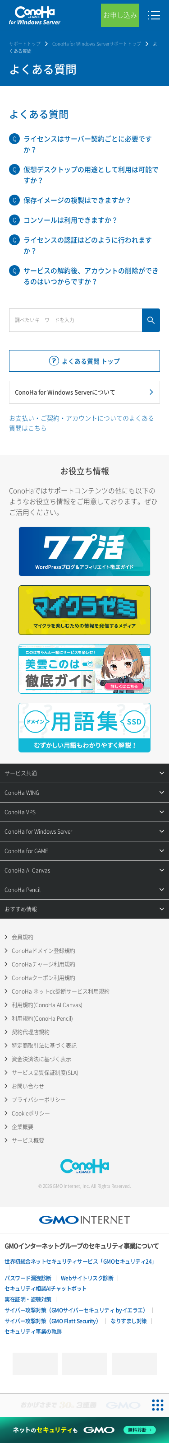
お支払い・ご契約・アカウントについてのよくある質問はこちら (81, 422)
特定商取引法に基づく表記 (44, 1045)
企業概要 (22, 1127)
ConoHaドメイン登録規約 (43, 951)
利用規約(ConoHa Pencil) (42, 1018)
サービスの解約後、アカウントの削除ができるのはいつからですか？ (91, 276)
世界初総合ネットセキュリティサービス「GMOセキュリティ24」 (81, 1261)
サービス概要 (28, 1140)
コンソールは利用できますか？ (70, 220)
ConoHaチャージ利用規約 (43, 964)
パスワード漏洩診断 (28, 1278)
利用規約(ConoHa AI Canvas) (47, 1005)
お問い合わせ (28, 1086)
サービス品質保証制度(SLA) (45, 1073)
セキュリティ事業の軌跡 (33, 1331)
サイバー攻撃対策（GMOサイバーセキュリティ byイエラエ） (76, 1310)
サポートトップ (25, 43)
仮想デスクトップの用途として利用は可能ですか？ (91, 174)
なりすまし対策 (128, 1321)
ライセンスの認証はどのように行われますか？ (87, 245)
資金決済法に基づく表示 (41, 1059)
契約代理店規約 (31, 1032)
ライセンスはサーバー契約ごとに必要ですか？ (87, 144)
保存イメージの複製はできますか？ (77, 200)
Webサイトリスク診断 (87, 1278)
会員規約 (22, 937)
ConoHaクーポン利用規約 (43, 978)
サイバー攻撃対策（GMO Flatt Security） (53, 1321)
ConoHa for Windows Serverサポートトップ (96, 43)
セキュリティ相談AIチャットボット (46, 1288)
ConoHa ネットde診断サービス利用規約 (61, 991)
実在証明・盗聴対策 (28, 1299)
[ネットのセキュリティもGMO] (84, 1430)
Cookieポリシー (31, 1113)
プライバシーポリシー (39, 1100)
